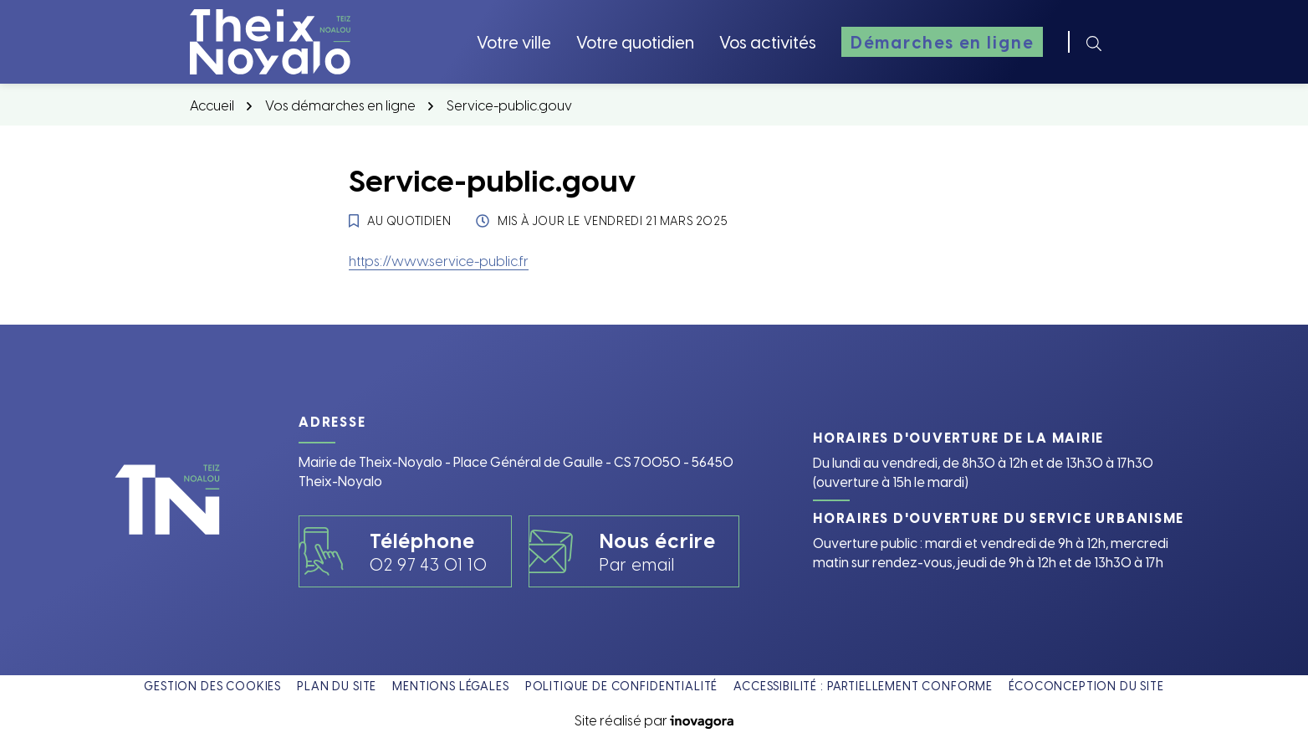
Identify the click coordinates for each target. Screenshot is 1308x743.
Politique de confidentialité (621, 686)
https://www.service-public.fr (439, 260)
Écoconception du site (1086, 686)
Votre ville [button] (514, 41)
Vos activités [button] (767, 41)
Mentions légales (450, 686)
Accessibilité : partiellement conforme (863, 686)
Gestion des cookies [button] (212, 686)
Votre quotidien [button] (635, 41)
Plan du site (336, 686)
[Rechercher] (1093, 42)
